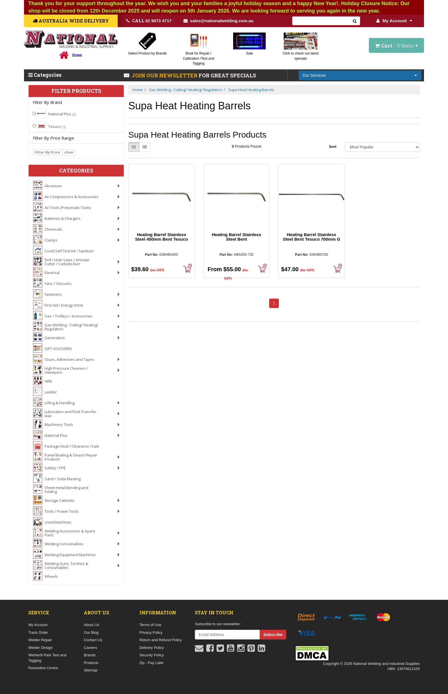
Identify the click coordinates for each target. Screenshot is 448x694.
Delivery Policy (151, 647)
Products (91, 663)
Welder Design (40, 647)
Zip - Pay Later (151, 663)
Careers (90, 647)
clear (69, 152)
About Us (91, 625)
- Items (396, 45)
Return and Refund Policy (160, 640)
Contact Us (93, 640)
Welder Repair (40, 640)
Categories (44, 74)
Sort (332, 146)
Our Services (314, 75)
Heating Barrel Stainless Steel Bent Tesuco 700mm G (311, 237)
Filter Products (76, 91)
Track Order (38, 632)
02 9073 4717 (149, 20)
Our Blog (91, 632)
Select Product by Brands (147, 53)
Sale (249, 53)
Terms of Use (150, 625)
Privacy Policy (151, 632)
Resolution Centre (43, 668)
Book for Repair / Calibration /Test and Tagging (198, 58)
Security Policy (151, 655)
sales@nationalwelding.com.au (218, 20)
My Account (394, 20)
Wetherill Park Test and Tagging (47, 658)
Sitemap (90, 670)
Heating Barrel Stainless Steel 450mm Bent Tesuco (161, 237)
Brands (89, 655)
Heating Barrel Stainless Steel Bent (236, 237)
